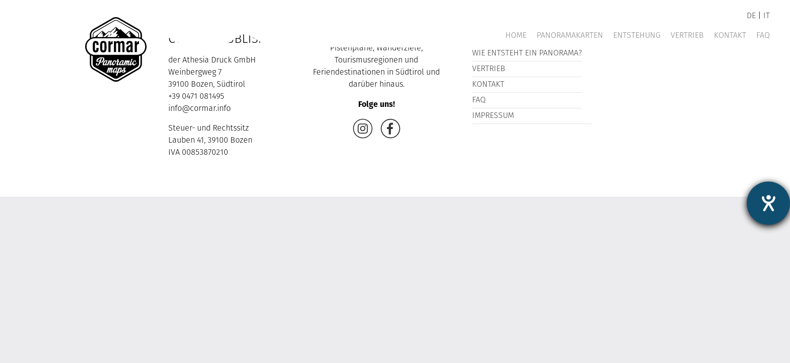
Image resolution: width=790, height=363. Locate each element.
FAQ (763, 36)
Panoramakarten (570, 36)
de (751, 16)
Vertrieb (687, 36)
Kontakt (730, 36)
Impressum (493, 116)
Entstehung (637, 36)
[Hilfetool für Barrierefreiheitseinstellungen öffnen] (768, 203)
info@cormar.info (199, 109)
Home (515, 36)
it (766, 16)
